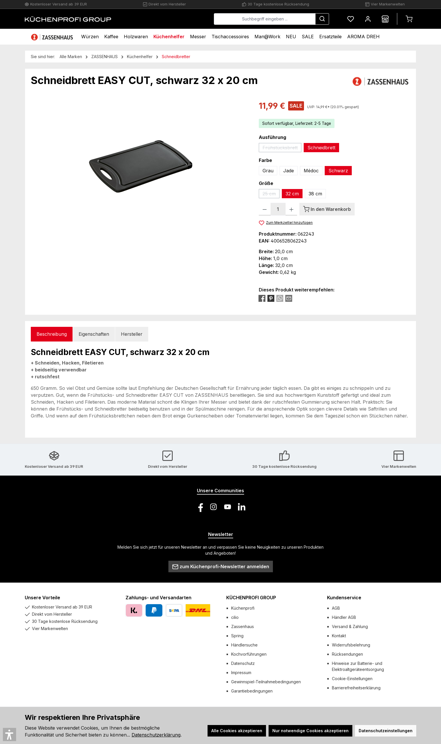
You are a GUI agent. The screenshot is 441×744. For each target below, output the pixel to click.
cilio (235, 617)
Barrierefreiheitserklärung (356, 687)
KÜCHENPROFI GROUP (251, 597)
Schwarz (338, 170)
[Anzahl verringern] (265, 209)
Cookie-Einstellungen (352, 678)
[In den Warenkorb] (327, 209)
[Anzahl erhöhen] (291, 209)
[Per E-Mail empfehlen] (288, 298)
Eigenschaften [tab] (94, 334)
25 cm (271, 194)
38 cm (315, 194)
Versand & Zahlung (350, 626)
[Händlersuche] (385, 19)
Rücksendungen (347, 654)
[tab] (52, 334)
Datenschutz (243, 663)
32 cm (292, 194)
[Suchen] (322, 19)
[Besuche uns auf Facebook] (199, 506)
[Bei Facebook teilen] (262, 298)
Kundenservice (344, 597)
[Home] (53, 37)
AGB (336, 608)
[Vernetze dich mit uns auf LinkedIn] (241, 506)
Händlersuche (244, 644)
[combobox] (264, 19)
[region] (139, 162)
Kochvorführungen (249, 654)
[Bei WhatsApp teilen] (279, 298)
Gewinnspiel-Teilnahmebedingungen (266, 681)
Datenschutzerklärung (156, 735)
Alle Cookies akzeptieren (236, 730)
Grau (268, 170)
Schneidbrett (321, 147)
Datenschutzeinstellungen (386, 730)
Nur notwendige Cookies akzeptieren (310, 730)
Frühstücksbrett (282, 148)
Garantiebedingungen (252, 690)
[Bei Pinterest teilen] (271, 298)
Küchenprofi (242, 608)
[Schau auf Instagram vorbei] (213, 506)
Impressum (241, 672)
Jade (288, 170)
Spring (237, 635)
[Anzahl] (278, 209)
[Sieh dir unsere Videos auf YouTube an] (227, 506)
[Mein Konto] (368, 19)
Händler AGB (344, 617)
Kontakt (339, 635)
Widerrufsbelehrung (351, 644)
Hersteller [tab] (131, 334)
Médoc (311, 170)
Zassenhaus (242, 626)
